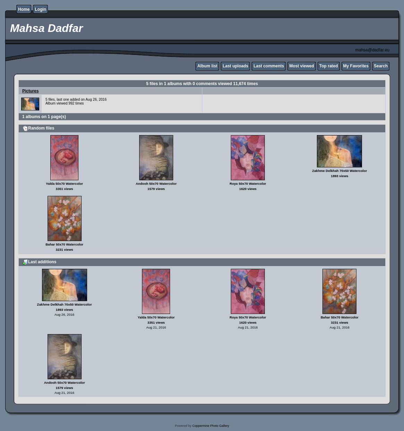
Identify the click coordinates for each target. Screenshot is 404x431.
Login (40, 9)
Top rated (328, 66)
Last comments (268, 66)
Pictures (30, 91)
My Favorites (356, 66)
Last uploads (235, 66)
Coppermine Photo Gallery (210, 426)
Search (381, 66)
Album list (207, 66)
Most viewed (301, 66)
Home (24, 9)
